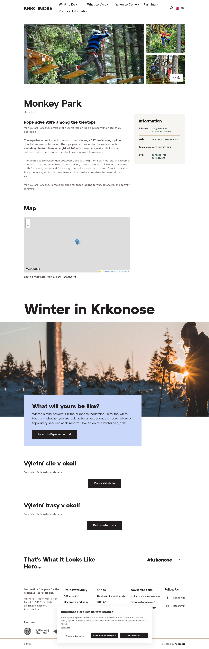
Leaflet (103, 271)
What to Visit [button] (96, 4)
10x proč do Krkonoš (76, 602)
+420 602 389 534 (161, 147)
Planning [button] (150, 4)
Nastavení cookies (75, 636)
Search (171, 8)
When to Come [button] (126, 4)
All (31, 609)
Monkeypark (61, 276)
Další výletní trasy (104, 525)
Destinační (111, 596)
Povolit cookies (134, 635)
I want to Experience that (54, 434)
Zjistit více (65, 627)
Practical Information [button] (73, 11)
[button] (77, 242)
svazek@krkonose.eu (35, 605)
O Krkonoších (71, 596)
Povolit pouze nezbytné (104, 635)
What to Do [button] (67, 4)
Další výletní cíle (104, 483)
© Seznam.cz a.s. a (118, 271)
